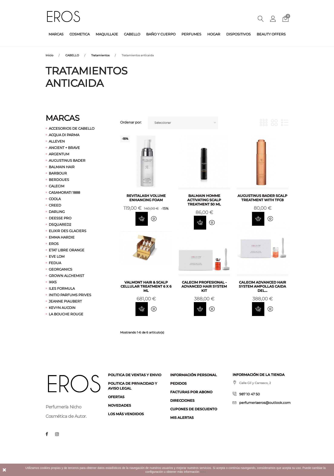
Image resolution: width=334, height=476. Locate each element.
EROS (54, 244)
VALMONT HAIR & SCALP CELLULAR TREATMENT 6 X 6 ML (146, 286)
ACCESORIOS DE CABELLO (71, 128)
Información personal (193, 375)
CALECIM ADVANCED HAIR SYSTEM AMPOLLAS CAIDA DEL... (262, 286)
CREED (55, 205)
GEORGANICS (60, 269)
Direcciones (182, 400)
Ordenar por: (130, 122)
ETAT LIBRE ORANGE (66, 250)
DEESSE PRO (60, 218)
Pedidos (178, 383)
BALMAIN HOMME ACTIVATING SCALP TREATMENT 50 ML (204, 200)
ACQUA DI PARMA (64, 135)
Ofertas (116, 397)
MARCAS (56, 34)
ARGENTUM (59, 154)
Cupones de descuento (193, 409)
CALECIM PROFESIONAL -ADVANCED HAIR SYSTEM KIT (204, 286)
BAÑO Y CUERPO (161, 34)
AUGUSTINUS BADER (67, 160)
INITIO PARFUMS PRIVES (70, 295)
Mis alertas (182, 417)
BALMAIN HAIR (62, 167)
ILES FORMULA (62, 288)
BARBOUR (58, 173)
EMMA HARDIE (62, 237)
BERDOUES (59, 180)
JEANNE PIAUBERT (65, 301)
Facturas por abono (191, 392)
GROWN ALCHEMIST (66, 276)
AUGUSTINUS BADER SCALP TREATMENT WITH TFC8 (262, 198)
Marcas (62, 117)
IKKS (53, 282)
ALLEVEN (57, 141)
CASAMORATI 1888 (64, 192)
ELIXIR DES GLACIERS (67, 231)
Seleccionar (162, 122)
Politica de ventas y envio (134, 375)
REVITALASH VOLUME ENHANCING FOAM (146, 198)
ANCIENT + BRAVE (64, 148)
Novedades (119, 405)
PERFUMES (191, 34)
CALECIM (56, 186)
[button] (273, 19)
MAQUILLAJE (107, 34)
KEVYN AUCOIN (62, 308)
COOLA (55, 199)
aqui (203, 471)
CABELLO (132, 34)
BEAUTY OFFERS (271, 34)
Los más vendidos (126, 414)
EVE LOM (57, 256)
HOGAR (213, 34)
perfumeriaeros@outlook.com (265, 402)
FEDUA (55, 263)
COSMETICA (79, 34)
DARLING (57, 212)
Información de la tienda (259, 375)
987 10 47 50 (249, 394)
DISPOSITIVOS (238, 34)
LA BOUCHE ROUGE (66, 314)
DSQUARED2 (60, 224)
